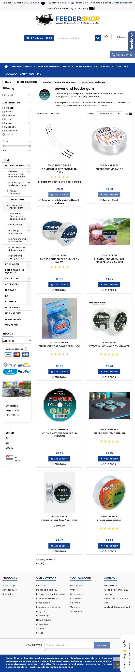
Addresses (76, 598)
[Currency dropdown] (65, 3)
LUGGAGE (10, 73)
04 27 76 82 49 (31, 2)
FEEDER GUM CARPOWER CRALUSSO (59, 346)
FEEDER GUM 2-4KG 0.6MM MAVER (109, 346)
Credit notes (76, 594)
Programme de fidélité (48, 607)
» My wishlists (12, 414)
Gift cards (121, 37)
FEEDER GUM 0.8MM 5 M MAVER (59, 520)
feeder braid (17, 199)
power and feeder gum (16, 206)
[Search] (78, 38)
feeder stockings (15, 192)
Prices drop (8, 585)
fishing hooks (15, 224)
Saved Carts (121, 54)
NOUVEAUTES (12, 307)
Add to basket (59, 194)
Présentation (43, 602)
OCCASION (11, 324)
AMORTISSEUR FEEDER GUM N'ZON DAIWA (59, 261)
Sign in (104, 2)
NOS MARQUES (13, 313)
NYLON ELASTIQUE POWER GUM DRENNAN (59, 435)
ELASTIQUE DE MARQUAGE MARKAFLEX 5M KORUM (109, 261)
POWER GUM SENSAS (109, 520)
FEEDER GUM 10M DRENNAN (109, 433)
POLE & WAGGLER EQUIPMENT (55, 66)
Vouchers (75, 602)
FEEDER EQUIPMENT (23, 66)
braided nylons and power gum (17, 184)
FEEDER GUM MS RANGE (109, 169)
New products (9, 589)
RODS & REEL (83, 66)
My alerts (75, 607)
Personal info (77, 585)
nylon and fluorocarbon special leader (18, 216)
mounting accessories (15, 232)
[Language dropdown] (80, 3)
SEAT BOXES (101, 66)
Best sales (7, 594)
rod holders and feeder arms (17, 240)
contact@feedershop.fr (117, 607)
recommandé (13, 319)
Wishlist (12, 406)
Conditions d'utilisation (48, 598)
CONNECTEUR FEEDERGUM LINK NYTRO (59, 170)
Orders (74, 589)
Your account (80, 578)
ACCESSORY (119, 66)
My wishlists (76, 611)
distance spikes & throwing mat (16, 249)
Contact (6, 2)
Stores (39, 632)
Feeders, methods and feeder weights (16, 174)
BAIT (22, 73)
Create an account (122, 2)
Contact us (42, 624)
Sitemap (40, 628)
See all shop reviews (129, 654)
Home (6, 160)
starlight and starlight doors (16, 257)
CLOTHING (35, 73)
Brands (7, 334)
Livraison (40, 585)
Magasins (41, 611)
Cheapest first (110, 114)
